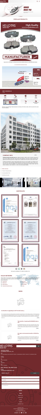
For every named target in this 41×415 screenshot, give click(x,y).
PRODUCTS (20, 396)
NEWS (20, 398)
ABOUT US (20, 394)
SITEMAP (16, 411)
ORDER (20, 400)
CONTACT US (20, 402)
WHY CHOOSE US (7, 91)
